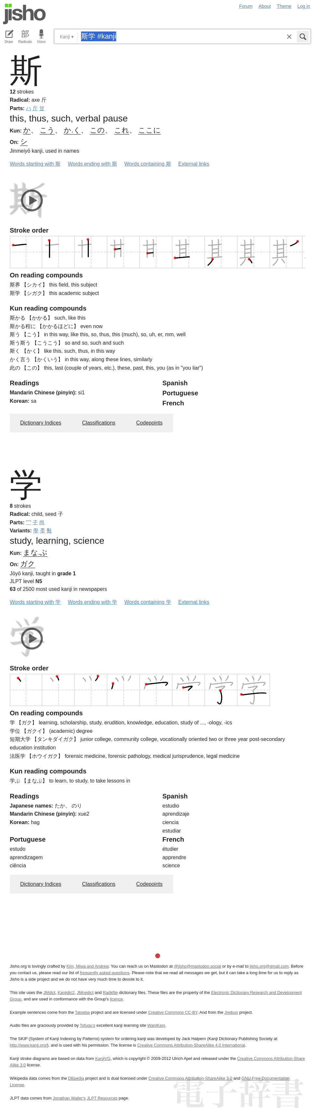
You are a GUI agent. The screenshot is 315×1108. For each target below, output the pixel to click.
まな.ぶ (35, 552)
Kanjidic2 (66, 992)
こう (47, 130)
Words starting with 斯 (35, 164)
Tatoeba (82, 1012)
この (97, 130)
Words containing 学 (147, 602)
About (265, 6)
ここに (149, 130)
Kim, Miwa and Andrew (87, 966)
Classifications (98, 423)
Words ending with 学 (92, 602)
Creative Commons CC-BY (172, 1012)
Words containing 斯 (147, 164)
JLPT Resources (102, 1098)
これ (121, 130)
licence (116, 999)
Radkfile (110, 992)
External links (193, 164)
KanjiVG (102, 1058)
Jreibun (231, 1012)
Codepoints (149, 423)
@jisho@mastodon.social (197, 966)
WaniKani (156, 1025)
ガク (27, 564)
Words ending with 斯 (92, 164)
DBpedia (76, 1078)
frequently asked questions (105, 972)
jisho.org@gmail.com (269, 966)
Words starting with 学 (35, 602)
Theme (284, 6)
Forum (246, 6)
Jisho (24, 14)
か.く (72, 130)
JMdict (49, 992)
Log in (303, 6)
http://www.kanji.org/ (28, 1045)
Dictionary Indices (40, 423)
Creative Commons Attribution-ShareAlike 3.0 (190, 1078)
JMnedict (85, 992)
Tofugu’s (87, 1025)
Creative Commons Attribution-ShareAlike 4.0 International (191, 1045)
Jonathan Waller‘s (69, 1098)
